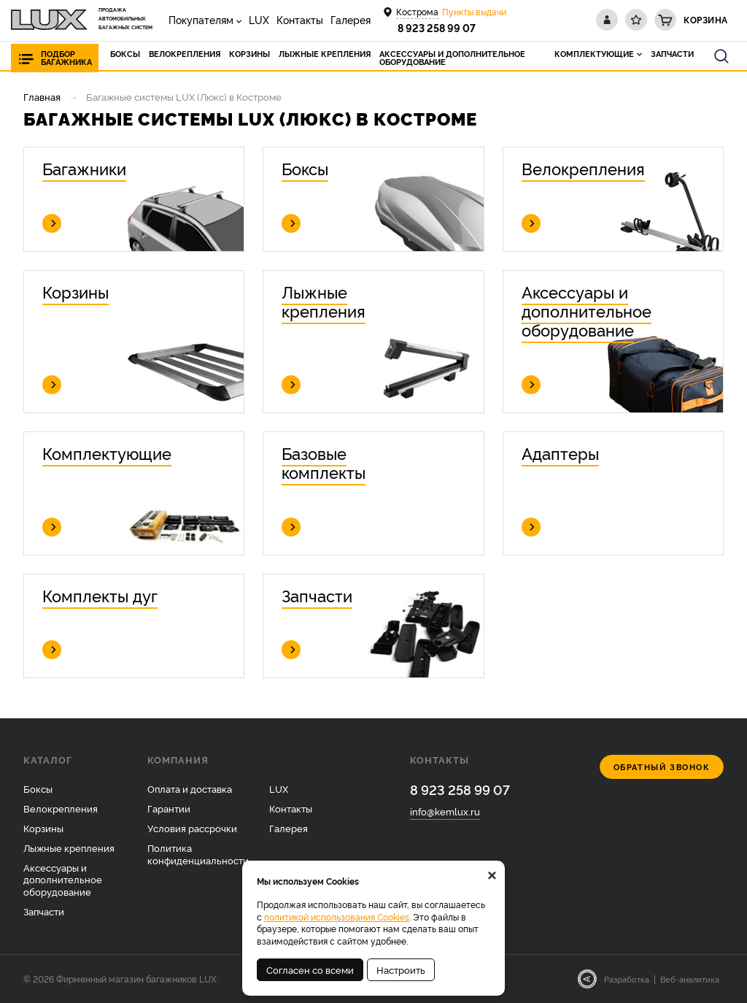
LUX (259, 19)
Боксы (38, 788)
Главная (42, 96)
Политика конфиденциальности (198, 853)
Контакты (299, 19)
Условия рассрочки (192, 827)
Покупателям (201, 19)
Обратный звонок (662, 766)
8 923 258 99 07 (437, 27)
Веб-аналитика (689, 979)
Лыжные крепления (69, 847)
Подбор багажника (66, 57)
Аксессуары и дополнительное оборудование (62, 880)
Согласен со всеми (310, 969)
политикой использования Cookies (336, 916)
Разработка (626, 979)
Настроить (400, 969)
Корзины (43, 827)
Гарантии (168, 808)
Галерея (350, 19)
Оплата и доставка (189, 788)
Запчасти (43, 911)
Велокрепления (60, 808)
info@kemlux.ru (445, 811)
